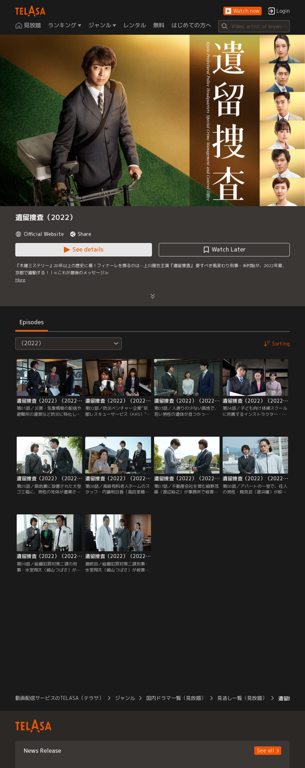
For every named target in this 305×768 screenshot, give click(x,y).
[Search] (254, 26)
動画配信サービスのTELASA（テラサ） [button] (59, 698)
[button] (242, 11)
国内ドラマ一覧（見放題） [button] (176, 698)
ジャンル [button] (125, 698)
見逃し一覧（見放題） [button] (242, 698)
